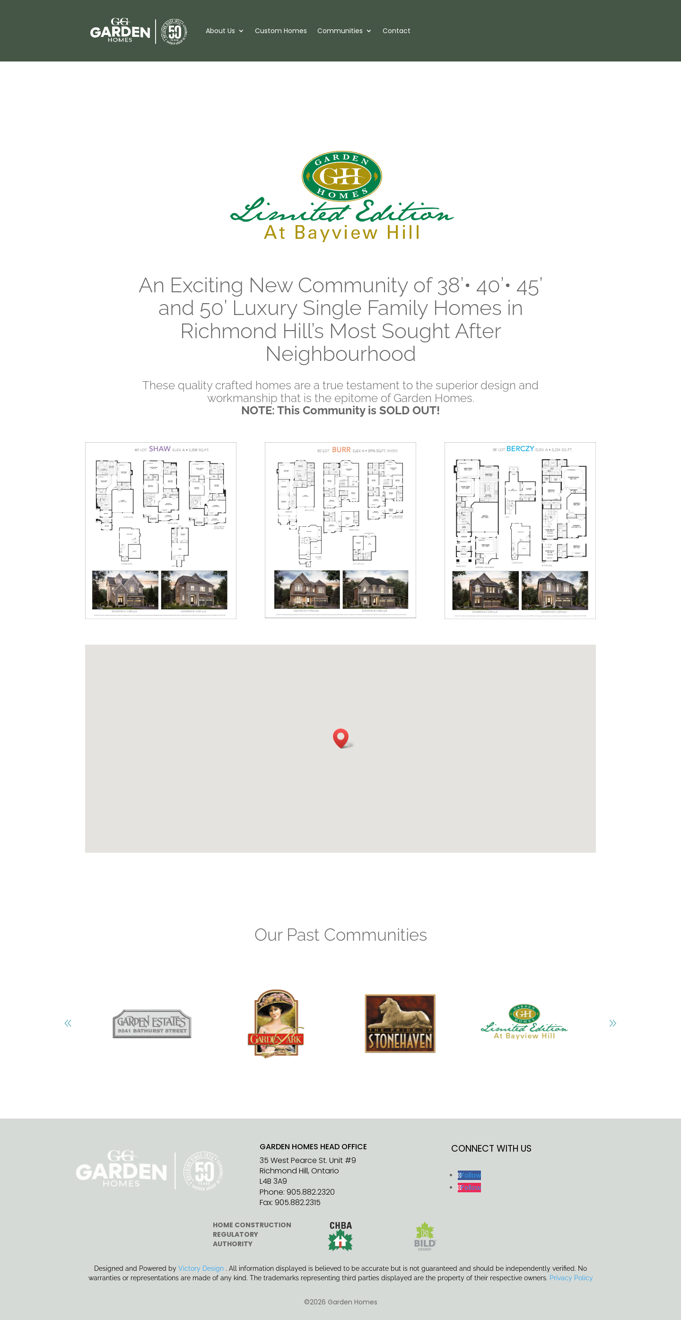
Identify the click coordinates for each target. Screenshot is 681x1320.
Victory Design (201, 1268)
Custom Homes (281, 30)
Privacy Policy (571, 1278)
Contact (396, 30)
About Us (220, 30)
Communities (340, 30)
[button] (344, 738)
